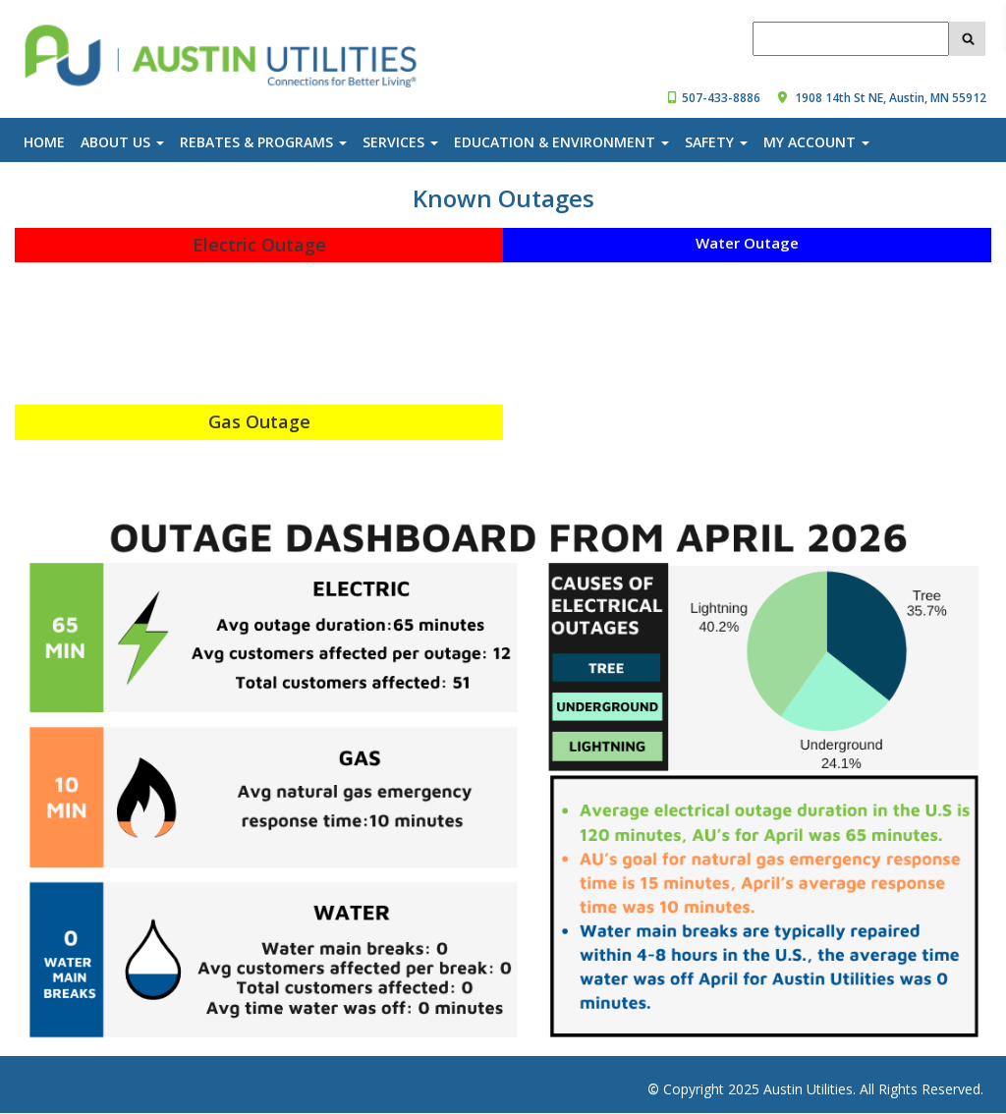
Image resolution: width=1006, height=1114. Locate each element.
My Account (816, 142)
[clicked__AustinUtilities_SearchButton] (967, 38)
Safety (716, 142)
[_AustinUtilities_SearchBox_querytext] (851, 39)
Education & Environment (561, 142)
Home (44, 142)
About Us (122, 142)
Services (400, 142)
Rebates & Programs (263, 142)
